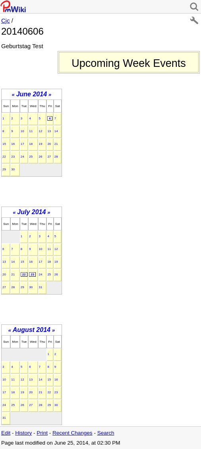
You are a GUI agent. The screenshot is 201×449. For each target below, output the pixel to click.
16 (13, 144)
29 (4, 169)
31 (41, 287)
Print (42, 433)
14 (56, 131)
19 (41, 144)
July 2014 (31, 212)
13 (49, 131)
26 (41, 156)
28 (56, 156)
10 (22, 131)
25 (31, 156)
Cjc (5, 20)
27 (49, 156)
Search (105, 433)
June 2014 (31, 94)
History (23, 433)
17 (22, 144)
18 (31, 144)
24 (22, 156)
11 (31, 131)
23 (13, 156)
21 (56, 144)
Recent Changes (72, 433)
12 (41, 131)
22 (4, 156)
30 (13, 169)
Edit (5, 433)
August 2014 (31, 329)
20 (49, 144)
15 (4, 144)
